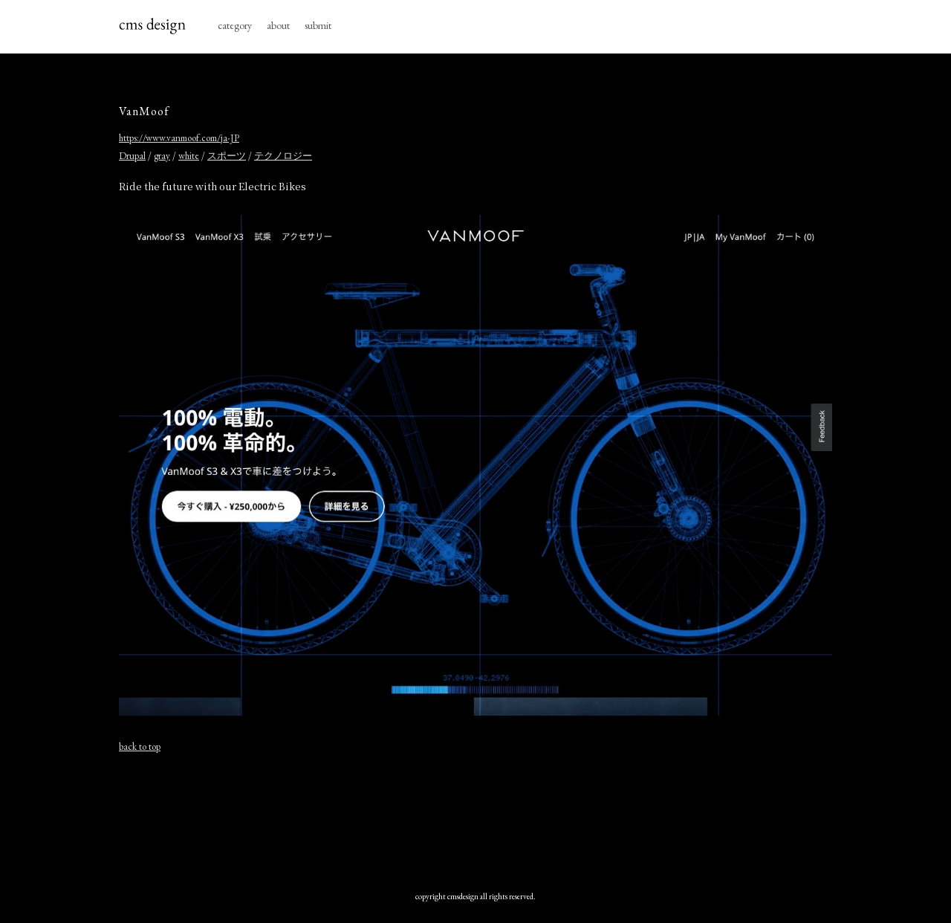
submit (318, 25)
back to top (139, 746)
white (188, 155)
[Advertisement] (475, 818)
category (235, 25)
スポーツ (226, 155)
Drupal (132, 155)
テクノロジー (283, 155)
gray (162, 155)
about (278, 25)
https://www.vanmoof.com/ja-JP (179, 138)
